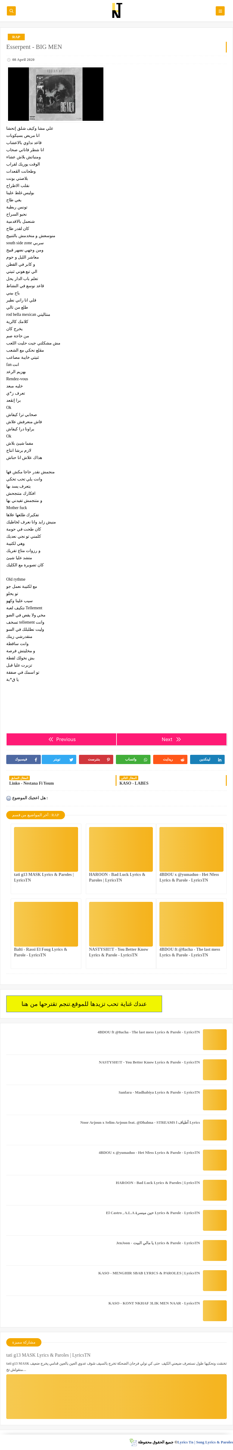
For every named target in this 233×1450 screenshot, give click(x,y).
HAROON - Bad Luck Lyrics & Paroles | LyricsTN (158, 1182)
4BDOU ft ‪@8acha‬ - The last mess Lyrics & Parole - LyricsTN (149, 1032)
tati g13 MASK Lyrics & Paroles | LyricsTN (48, 1355)
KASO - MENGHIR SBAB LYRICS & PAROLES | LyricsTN (149, 1273)
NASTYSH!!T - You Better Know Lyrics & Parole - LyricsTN (149, 1062)
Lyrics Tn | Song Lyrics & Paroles (205, 1442)
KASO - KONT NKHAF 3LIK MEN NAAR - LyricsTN (154, 1303)
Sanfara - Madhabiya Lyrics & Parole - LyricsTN (159, 1092)
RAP (16, 37)
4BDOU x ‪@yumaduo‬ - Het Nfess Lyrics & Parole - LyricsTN (149, 1152)
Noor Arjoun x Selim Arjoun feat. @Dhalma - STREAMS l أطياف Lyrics (140, 1122)
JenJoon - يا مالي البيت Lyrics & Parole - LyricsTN (158, 1243)
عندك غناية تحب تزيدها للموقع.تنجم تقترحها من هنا (84, 1004)
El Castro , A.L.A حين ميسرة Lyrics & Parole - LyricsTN (153, 1213)
